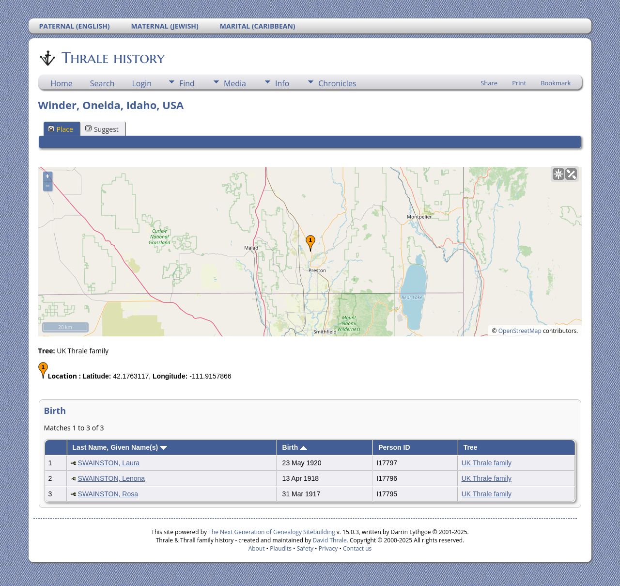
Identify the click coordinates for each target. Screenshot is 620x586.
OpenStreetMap (520, 331)
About (256, 548)
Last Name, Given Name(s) (120, 447)
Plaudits (281, 548)
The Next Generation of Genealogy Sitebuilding (271, 532)
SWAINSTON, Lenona (111, 478)
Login (142, 83)
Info (282, 83)
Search (102, 83)
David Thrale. (330, 540)
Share (488, 83)
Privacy (328, 548)
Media (235, 83)
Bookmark (556, 83)
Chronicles (337, 83)
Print (519, 83)
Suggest (102, 129)
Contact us (357, 548)
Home (62, 83)
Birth (295, 447)
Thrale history (112, 57)
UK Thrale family (487, 463)
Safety (305, 548)
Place (60, 129)
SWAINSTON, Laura (109, 463)
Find (187, 83)
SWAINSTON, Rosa (108, 494)
